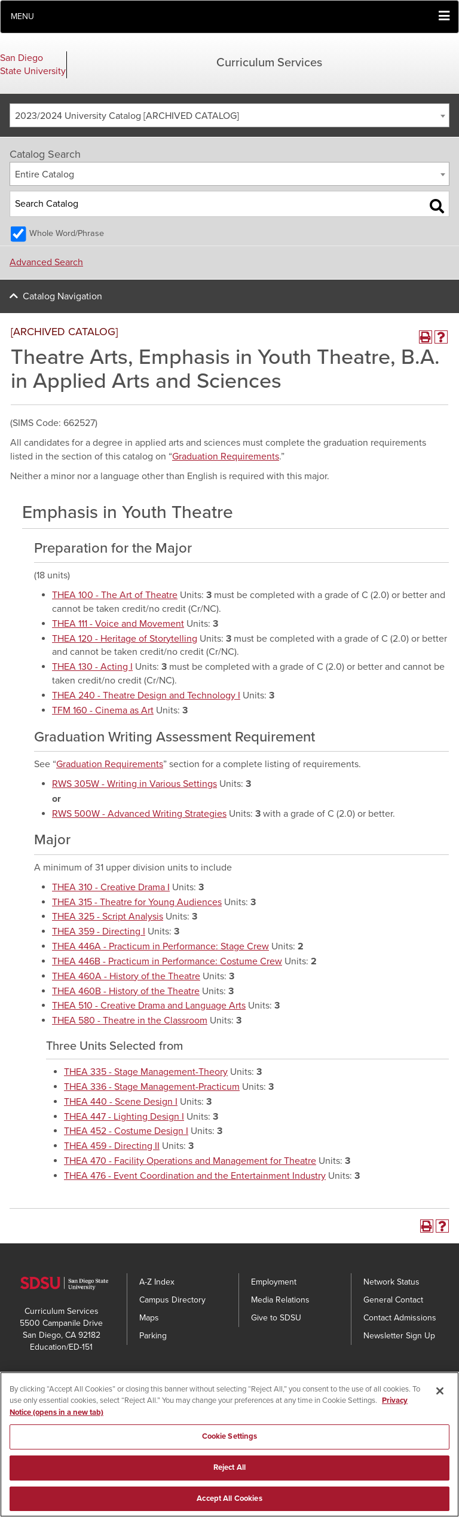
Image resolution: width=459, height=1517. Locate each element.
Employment (273, 1282)
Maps (149, 1318)
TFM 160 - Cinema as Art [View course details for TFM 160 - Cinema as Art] (103, 710)
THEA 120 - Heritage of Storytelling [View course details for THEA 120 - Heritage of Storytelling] (124, 639)
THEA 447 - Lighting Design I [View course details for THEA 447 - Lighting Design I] (124, 1117)
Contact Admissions (399, 1318)
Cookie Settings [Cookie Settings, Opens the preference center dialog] (230, 1450)
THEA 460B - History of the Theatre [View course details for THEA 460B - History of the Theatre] (126, 991)
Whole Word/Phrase (66, 233)
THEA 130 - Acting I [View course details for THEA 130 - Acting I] (92, 667)
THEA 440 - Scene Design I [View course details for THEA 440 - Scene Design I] (121, 1102)
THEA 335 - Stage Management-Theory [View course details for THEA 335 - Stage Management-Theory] (146, 1072)
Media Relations (280, 1300)
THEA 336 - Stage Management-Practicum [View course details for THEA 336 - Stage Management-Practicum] (152, 1087)
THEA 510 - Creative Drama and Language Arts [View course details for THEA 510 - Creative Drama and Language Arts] (149, 1006)
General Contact (393, 1300)
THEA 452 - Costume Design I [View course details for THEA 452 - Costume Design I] (126, 1131)
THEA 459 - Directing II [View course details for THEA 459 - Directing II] (112, 1146)
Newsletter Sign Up (399, 1336)
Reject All (229, 1481)
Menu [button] (22, 16)
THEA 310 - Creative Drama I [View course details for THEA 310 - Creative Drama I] (111, 887)
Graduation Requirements (225, 456)
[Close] (440, 1404)
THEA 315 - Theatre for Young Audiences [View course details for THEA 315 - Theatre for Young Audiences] (137, 902)
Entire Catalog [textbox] (44, 174)
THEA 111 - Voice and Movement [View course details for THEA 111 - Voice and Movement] (118, 624)
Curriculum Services (269, 63)
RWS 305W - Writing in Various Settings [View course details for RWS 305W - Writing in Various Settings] (134, 784)
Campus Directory (172, 1300)
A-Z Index (157, 1282)
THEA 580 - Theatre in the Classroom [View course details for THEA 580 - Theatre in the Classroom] (129, 1020)
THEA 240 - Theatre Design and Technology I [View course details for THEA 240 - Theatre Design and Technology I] (146, 695)
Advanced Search (46, 262)
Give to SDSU (276, 1318)
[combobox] (229, 115)
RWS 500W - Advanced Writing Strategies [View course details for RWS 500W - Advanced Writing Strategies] (139, 814)
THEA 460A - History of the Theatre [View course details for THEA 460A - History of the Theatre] (126, 976)
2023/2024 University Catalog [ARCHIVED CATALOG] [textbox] (127, 116)
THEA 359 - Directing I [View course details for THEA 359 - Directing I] (98, 931)
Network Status (391, 1282)
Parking (153, 1336)
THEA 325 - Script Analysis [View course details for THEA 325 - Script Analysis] (107, 917)
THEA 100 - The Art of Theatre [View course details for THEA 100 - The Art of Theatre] (115, 595)
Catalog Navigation (62, 296)
